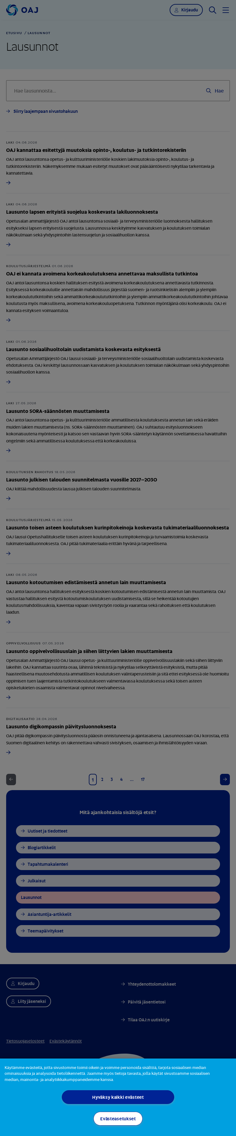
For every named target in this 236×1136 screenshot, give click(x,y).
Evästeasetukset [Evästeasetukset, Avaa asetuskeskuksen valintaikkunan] (118, 1119)
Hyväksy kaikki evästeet (118, 1097)
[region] (118, 1097)
